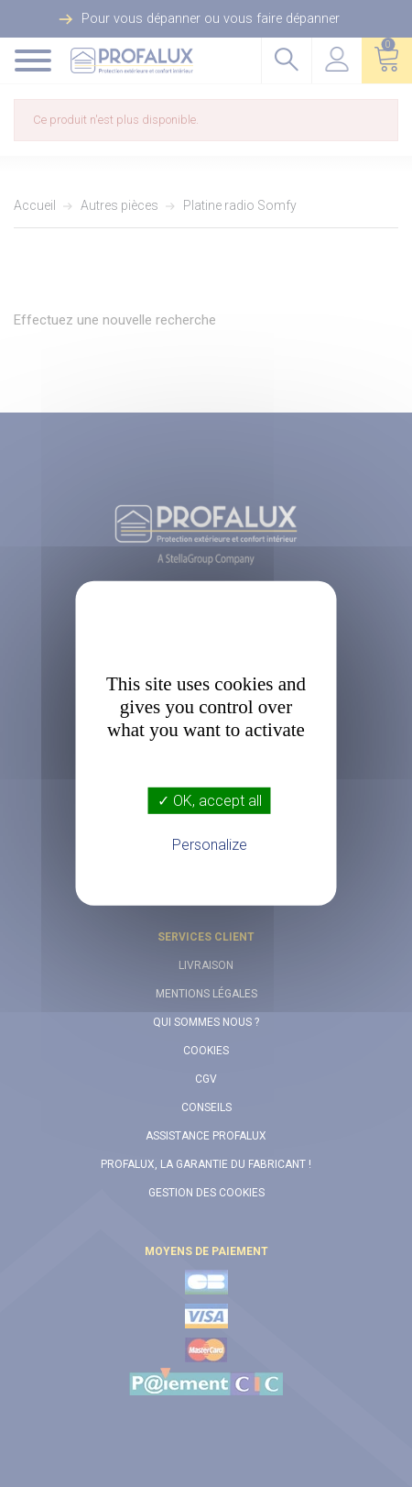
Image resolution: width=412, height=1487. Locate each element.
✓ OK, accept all (209, 801)
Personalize (209, 845)
